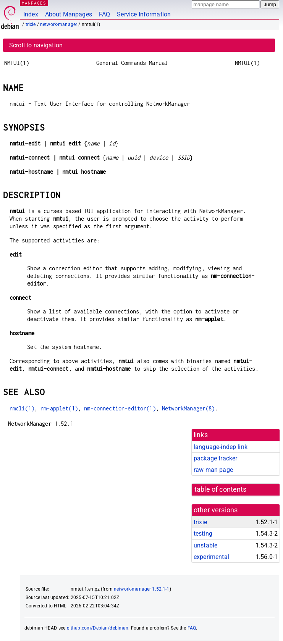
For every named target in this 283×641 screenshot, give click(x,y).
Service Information (144, 14)
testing (203, 533)
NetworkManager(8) (188, 408)
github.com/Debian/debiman (98, 628)
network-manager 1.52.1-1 (142, 589)
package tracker (215, 458)
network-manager (58, 24)
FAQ (104, 14)
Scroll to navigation (36, 45)
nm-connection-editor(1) (119, 408)
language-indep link (220, 446)
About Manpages (68, 14)
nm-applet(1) (59, 408)
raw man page (213, 469)
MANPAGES (34, 2)
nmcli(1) (22, 408)
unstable (205, 545)
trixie (31, 24)
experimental (211, 556)
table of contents (220, 489)
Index (30, 14)
